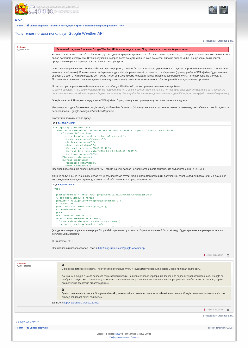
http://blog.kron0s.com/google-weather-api (121, 248)
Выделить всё (66, 123)
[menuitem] (18, 20)
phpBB (117, 334)
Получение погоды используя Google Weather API (59, 33)
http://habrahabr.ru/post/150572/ (81, 302)
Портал (19, 25)
